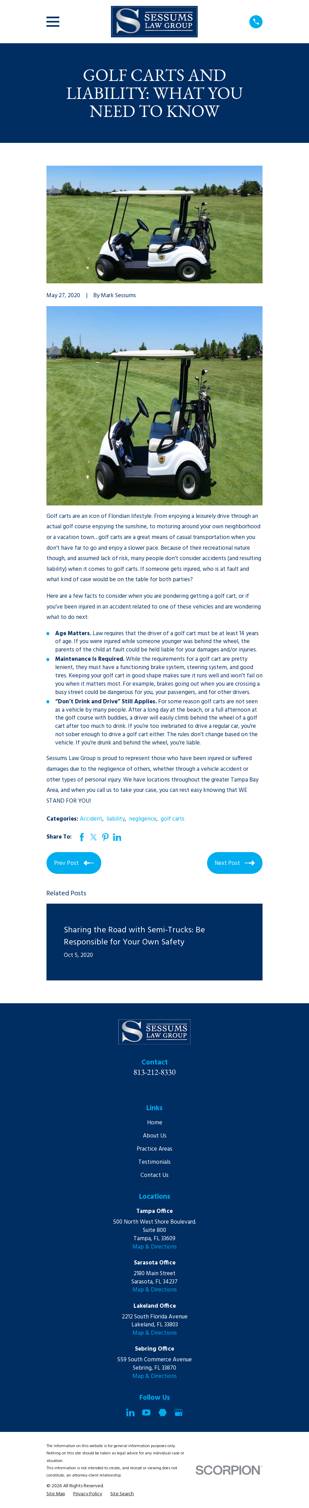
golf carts (172, 819)
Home (154, 1122)
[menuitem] (55, 1494)
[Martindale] (162, 1412)
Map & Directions (154, 1247)
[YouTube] (146, 1412)
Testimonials (154, 1162)
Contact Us (154, 1175)
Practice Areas (154, 1149)
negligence (142, 819)
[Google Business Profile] (178, 1412)
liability (115, 819)
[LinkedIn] (130, 1412)
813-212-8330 (155, 1072)
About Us (154, 1136)
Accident (91, 819)
